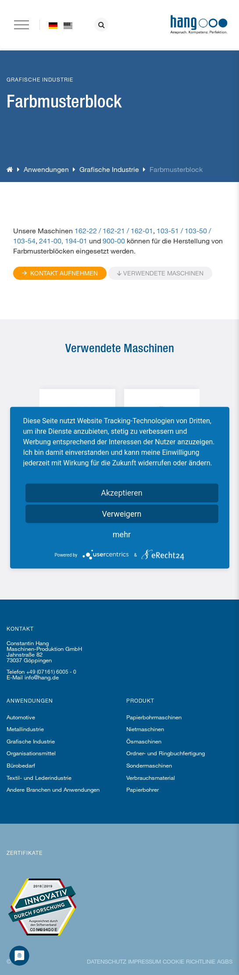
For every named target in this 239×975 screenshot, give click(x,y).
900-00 (114, 240)
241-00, (51, 240)
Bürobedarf (21, 765)
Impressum (144, 961)
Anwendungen (46, 169)
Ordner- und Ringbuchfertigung (165, 753)
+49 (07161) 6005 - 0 (51, 671)
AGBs (224, 961)
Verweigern (121, 513)
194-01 (76, 240)
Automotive (21, 717)
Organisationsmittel (31, 753)
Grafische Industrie (109, 169)
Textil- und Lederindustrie (39, 777)
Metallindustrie (25, 728)
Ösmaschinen (143, 741)
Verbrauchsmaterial (150, 777)
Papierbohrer (142, 789)
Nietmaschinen (145, 728)
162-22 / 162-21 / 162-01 (114, 230)
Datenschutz (106, 961)
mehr (122, 534)
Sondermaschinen (149, 765)
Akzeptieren (122, 492)
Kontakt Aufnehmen (60, 273)
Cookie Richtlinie (189, 961)
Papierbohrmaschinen (154, 717)
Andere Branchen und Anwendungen (53, 789)
